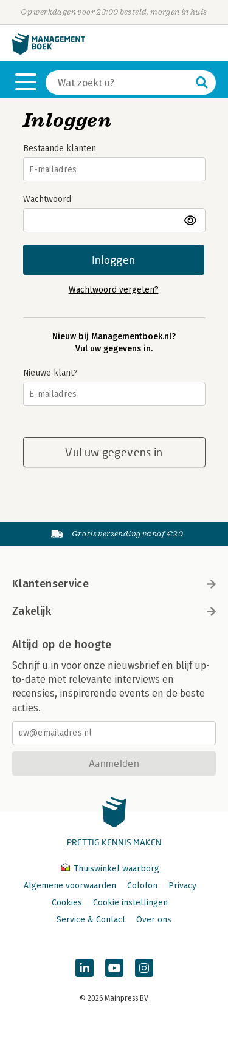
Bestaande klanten (59, 148)
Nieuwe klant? (50, 373)
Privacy (182, 886)
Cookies (67, 903)
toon (191, 220)
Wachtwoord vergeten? (114, 290)
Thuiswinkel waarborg (110, 869)
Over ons (153, 920)
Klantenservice (114, 583)
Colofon (142, 886)
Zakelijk (114, 611)
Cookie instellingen (130, 903)
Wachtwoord (47, 199)
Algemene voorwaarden (70, 886)
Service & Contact (91, 920)
